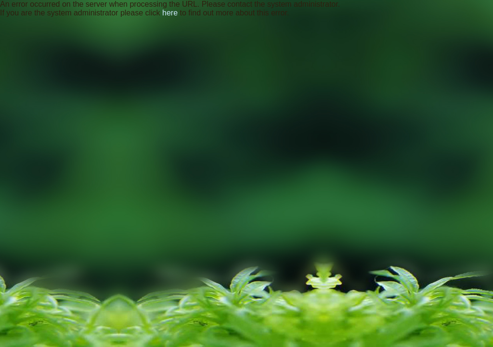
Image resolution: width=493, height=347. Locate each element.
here (170, 13)
